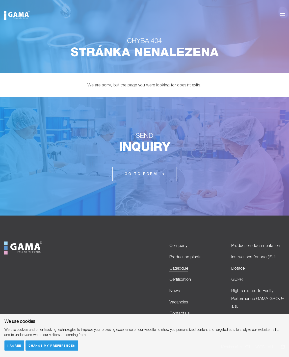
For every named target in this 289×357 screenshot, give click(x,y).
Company (178, 245)
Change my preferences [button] (51, 345)
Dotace (238, 268)
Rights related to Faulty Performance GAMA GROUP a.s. (257, 298)
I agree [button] (14, 345)
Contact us (179, 313)
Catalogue (178, 268)
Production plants (185, 256)
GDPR (237, 279)
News (174, 290)
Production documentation (255, 245)
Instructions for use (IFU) (253, 256)
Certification (180, 279)
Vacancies (178, 301)
